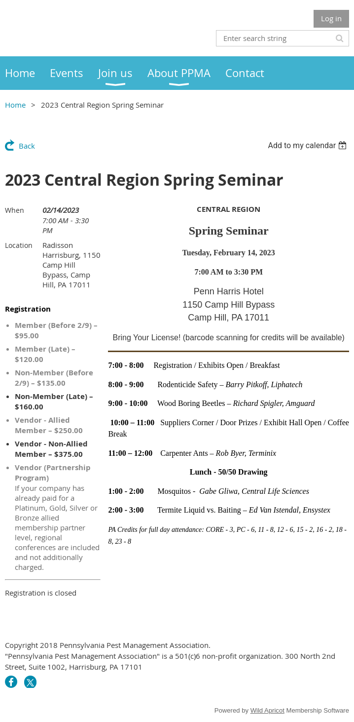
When (14, 210)
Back (27, 146)
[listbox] (308, 145)
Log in (331, 18)
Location (19, 245)
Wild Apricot (267, 710)
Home (15, 105)
